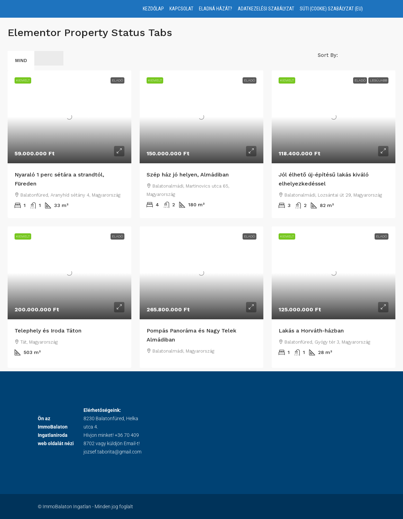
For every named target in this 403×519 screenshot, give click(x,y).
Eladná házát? (215, 8)
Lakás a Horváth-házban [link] (311, 330)
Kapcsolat (181, 8)
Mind (21, 60)
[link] (69, 116)
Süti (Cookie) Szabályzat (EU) (331, 8)
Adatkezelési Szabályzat (266, 8)
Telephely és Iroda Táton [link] (48, 330)
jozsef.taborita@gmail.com (112, 452)
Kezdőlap (153, 8)
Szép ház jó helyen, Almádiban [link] (188, 174)
